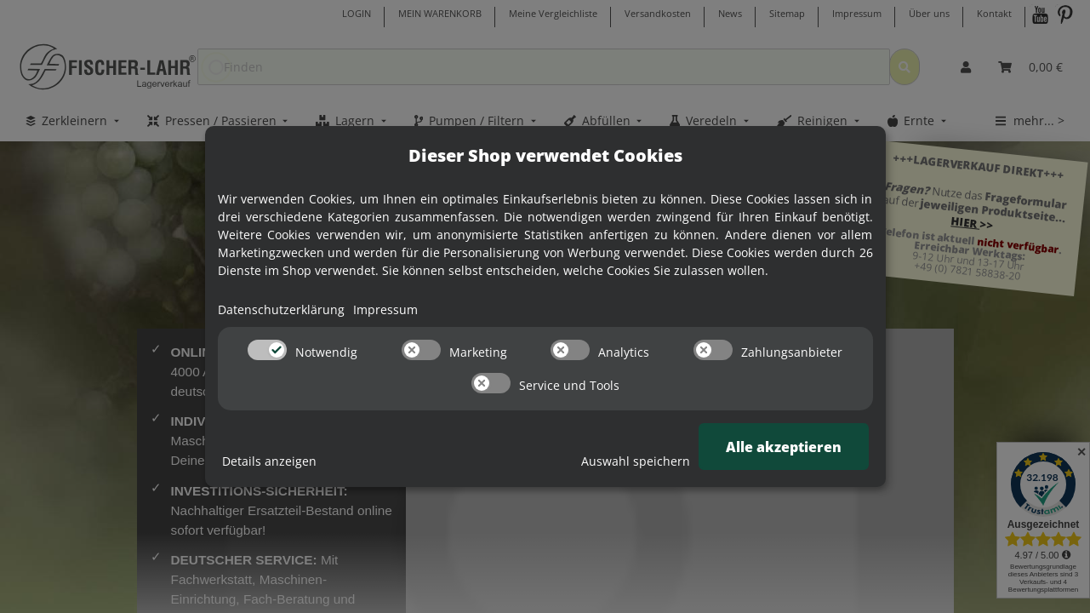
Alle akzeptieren (784, 447)
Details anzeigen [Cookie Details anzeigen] (269, 461)
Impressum (385, 309)
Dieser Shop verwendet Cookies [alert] (545, 155)
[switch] (267, 350)
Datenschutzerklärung (281, 309)
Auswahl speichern (635, 461)
